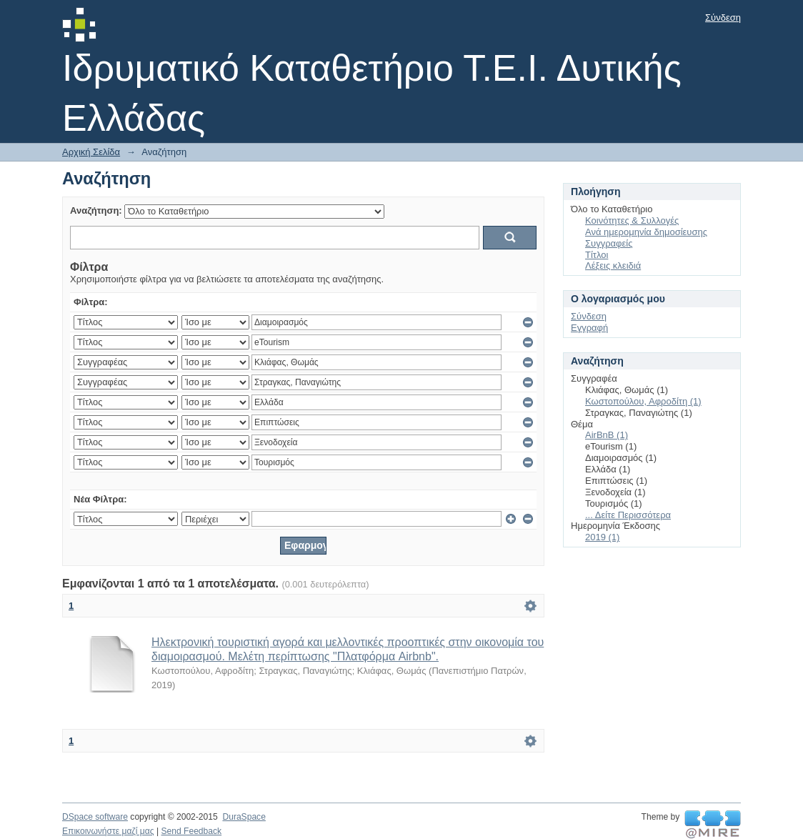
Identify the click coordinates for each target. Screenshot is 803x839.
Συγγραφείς (608, 243)
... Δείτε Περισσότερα (628, 515)
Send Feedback (191, 831)
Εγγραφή (589, 327)
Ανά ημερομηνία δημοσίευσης (646, 232)
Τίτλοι (596, 254)
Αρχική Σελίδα (91, 152)
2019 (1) (602, 537)
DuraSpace (243, 817)
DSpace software (95, 817)
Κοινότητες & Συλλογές (632, 220)
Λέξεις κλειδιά (613, 265)
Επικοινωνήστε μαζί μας (108, 831)
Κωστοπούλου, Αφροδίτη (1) (643, 401)
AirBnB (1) (606, 435)
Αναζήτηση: (96, 210)
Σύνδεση (723, 17)
